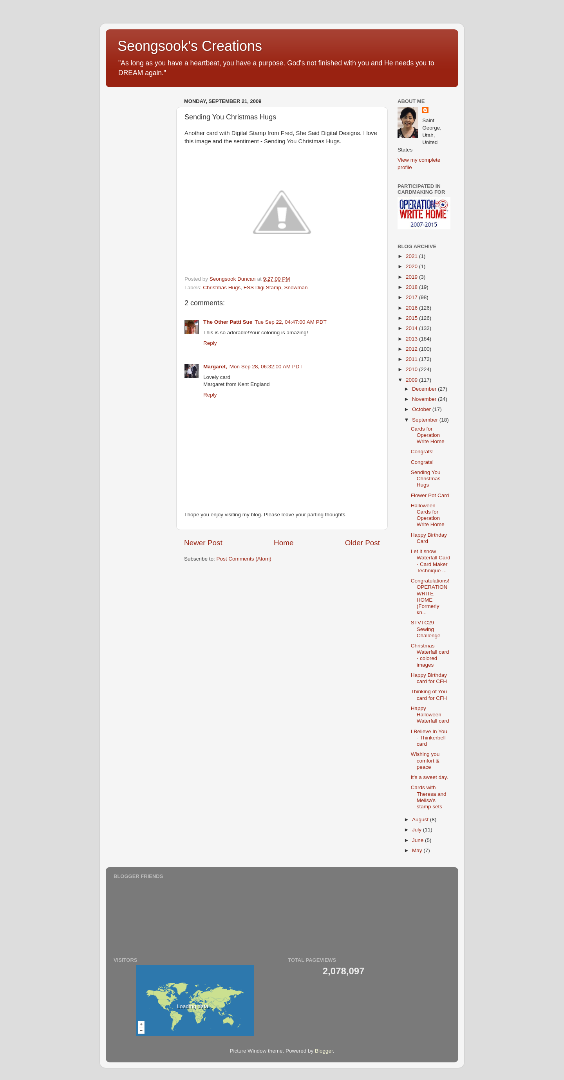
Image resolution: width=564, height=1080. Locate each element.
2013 (412, 339)
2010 (412, 369)
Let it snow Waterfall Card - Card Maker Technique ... (430, 560)
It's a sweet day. (429, 777)
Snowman (295, 287)
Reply (210, 343)
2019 (412, 277)
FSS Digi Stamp (262, 287)
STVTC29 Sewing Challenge (426, 629)
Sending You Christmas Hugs (426, 478)
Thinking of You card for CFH (429, 695)
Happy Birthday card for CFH (429, 678)
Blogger (324, 1051)
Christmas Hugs (221, 287)
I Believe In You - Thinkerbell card (429, 737)
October (422, 409)
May (417, 850)
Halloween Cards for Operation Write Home (428, 515)
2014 (412, 328)
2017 (412, 297)
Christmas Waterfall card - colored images (430, 655)
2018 (412, 287)
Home (283, 543)
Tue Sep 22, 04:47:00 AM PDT (290, 322)
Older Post (362, 543)
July (417, 830)
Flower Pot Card (430, 495)
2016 (412, 308)
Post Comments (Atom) (244, 559)
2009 (412, 380)
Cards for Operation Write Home (428, 435)
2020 (412, 266)
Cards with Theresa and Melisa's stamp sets (428, 797)
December (425, 389)
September (425, 420)
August (421, 819)
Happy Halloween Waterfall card (430, 714)
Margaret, (215, 367)
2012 (412, 349)
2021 (412, 256)
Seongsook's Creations (190, 46)
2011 (412, 359)
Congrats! (422, 451)
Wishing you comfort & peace (425, 760)
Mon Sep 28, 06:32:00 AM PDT (266, 367)
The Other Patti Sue (227, 322)
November (425, 399)
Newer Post (203, 543)
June (418, 840)
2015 (412, 318)
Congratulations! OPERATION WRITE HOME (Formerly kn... (430, 596)
